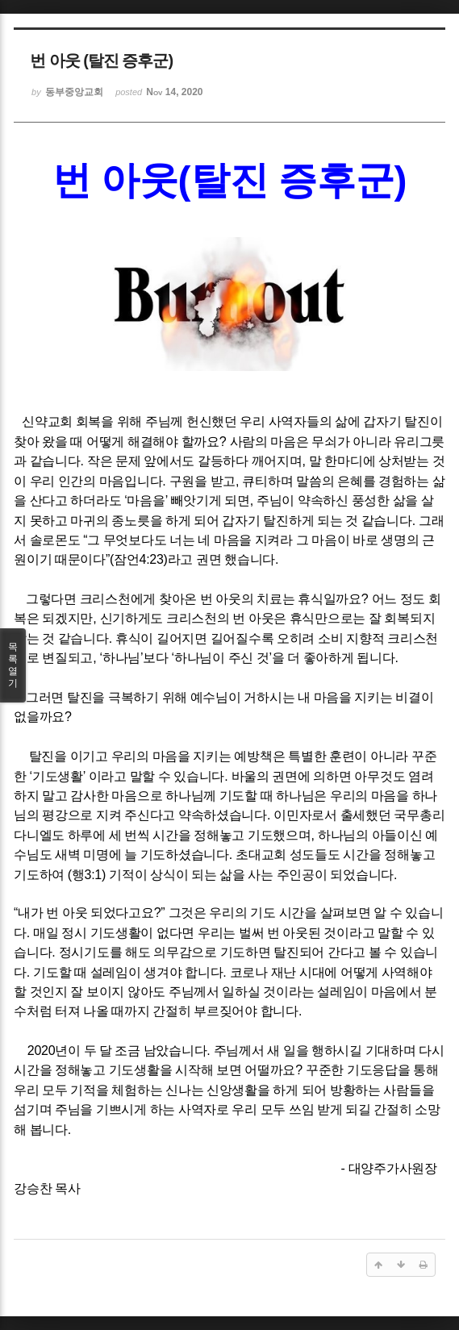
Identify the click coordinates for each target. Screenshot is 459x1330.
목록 (13, 665)
